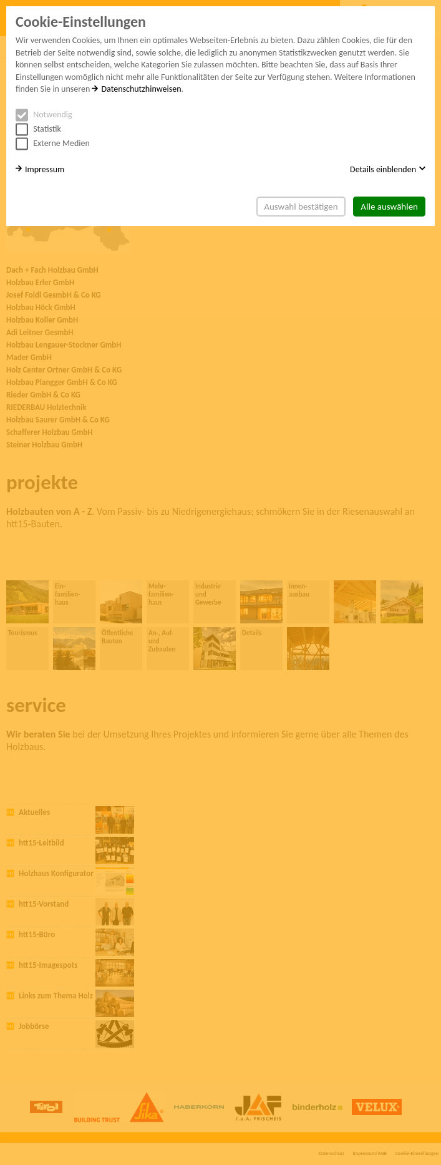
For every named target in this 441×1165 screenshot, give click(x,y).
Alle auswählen (389, 206)
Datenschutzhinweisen (136, 89)
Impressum (40, 169)
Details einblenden (387, 169)
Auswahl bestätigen (300, 206)
